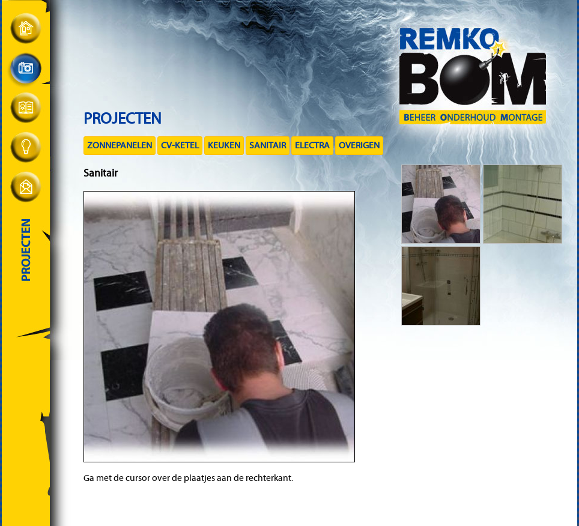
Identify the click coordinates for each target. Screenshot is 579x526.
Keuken (224, 146)
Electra (312, 146)
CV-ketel (180, 146)
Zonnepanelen (119, 146)
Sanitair (267, 146)
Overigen (359, 146)
